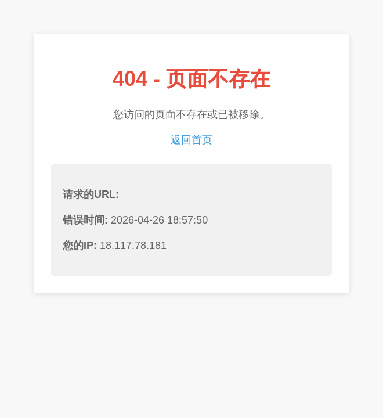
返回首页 (191, 140)
